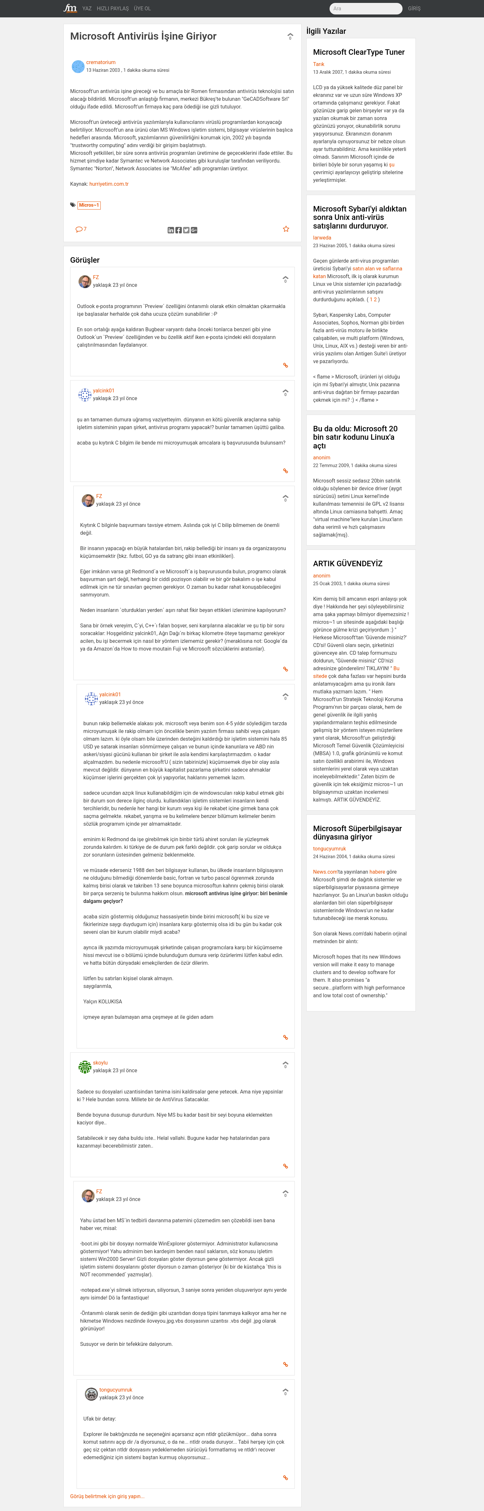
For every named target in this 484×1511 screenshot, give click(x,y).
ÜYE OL (142, 8)
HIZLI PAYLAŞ (113, 8)
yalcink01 (104, 391)
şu (392, 165)
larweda (322, 238)
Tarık (318, 64)
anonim (321, 458)
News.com (325, 872)
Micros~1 (89, 205)
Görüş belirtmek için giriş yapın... (107, 1496)
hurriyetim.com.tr (109, 184)
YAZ (87, 8)
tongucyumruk (115, 1390)
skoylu (100, 1063)
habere (377, 872)
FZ (96, 277)
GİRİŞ (414, 8)
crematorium (101, 62)
